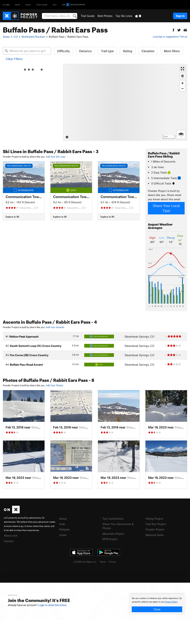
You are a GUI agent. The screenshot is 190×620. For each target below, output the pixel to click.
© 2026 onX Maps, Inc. (85, 561)
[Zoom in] (182, 83)
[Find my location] (182, 76)
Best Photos (105, 15)
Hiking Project (154, 518)
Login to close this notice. (52, 605)
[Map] (125, 102)
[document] (157, 604)
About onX (10, 535)
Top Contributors (113, 518)
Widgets (64, 529)
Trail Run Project (155, 524)
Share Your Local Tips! (166, 208)
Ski (55, 4)
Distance (85, 51)
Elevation (148, 51)
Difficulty (63, 51)
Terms (103, 561)
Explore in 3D (12, 216)
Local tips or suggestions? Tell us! (170, 36)
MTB (17, 4)
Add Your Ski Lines (55, 156)
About (63, 518)
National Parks (154, 535)
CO (16, 36)
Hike (28, 4)
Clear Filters (14, 59)
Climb (6, 4)
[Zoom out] (182, 88)
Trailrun (41, 4)
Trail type (107, 51)
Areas (6, 36)
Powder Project (154, 529)
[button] (173, 29)
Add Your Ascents (55, 327)
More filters (172, 51)
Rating (127, 51)
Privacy (112, 561)
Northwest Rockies (33, 36)
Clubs (63, 535)
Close (156, 609)
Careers (9, 541)
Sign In (180, 15)
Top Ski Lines (123, 15)
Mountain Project (113, 533)
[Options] (181, 134)
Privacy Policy (171, 602)
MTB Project (110, 539)
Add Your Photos (54, 385)
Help (62, 524)
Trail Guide (88, 15)
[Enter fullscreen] (182, 68)
